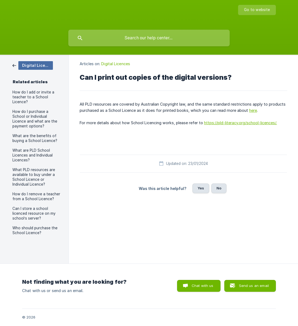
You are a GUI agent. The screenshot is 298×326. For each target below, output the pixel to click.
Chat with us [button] (203, 285)
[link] (32, 65)
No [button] (218, 188)
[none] (257, 10)
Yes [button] (201, 188)
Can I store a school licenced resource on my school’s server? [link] (34, 213)
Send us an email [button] (254, 285)
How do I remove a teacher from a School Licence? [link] (36, 196)
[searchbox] (149, 38)
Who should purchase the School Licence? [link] (34, 230)
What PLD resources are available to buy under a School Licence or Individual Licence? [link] (33, 177)
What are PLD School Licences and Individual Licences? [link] (32, 155)
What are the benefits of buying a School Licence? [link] (34, 138)
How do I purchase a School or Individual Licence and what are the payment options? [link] (34, 118)
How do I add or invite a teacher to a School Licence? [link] (33, 97)
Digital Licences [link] (115, 63)
